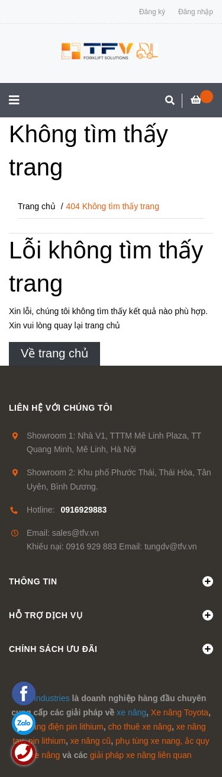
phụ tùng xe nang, (148, 741)
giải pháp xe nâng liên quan (140, 755)
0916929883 (83, 509)
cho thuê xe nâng (140, 726)
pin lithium (47, 741)
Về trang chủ (54, 353)
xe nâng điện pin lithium (59, 726)
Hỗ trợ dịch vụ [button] (111, 615)
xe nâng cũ (90, 741)
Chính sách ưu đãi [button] (111, 649)
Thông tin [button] (111, 581)
